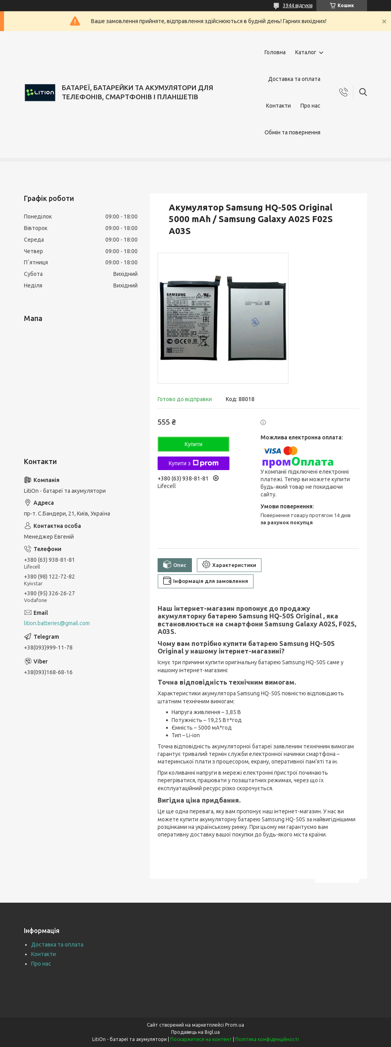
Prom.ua (234, 1024)
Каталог (305, 52)
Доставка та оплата (294, 79)
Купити (194, 444)
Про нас (310, 105)
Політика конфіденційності (267, 1039)
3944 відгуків (297, 5)
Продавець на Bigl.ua (195, 1032)
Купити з (193, 463)
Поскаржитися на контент (201, 1039)
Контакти (278, 105)
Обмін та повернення (292, 132)
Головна (275, 52)
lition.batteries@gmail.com (57, 623)
